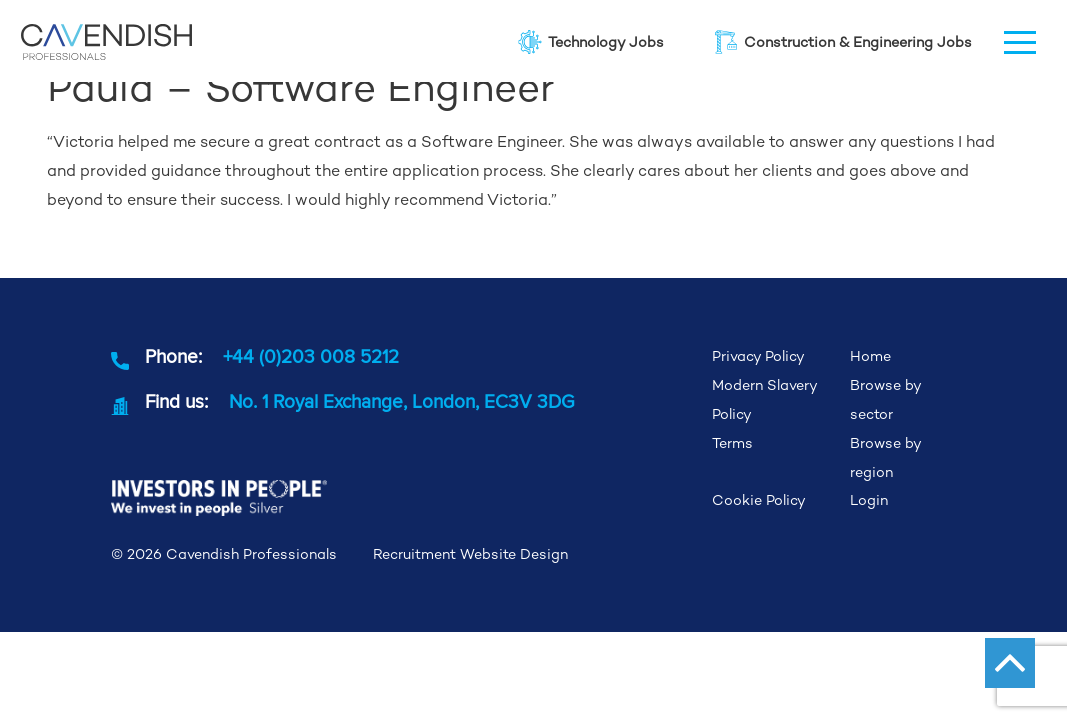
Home (870, 356)
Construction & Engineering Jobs (842, 41)
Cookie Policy (759, 500)
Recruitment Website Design (470, 554)
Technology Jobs (590, 41)
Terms (732, 443)
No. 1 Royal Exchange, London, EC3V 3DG (402, 401)
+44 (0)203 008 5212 (311, 356)
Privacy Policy (758, 356)
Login (869, 500)
